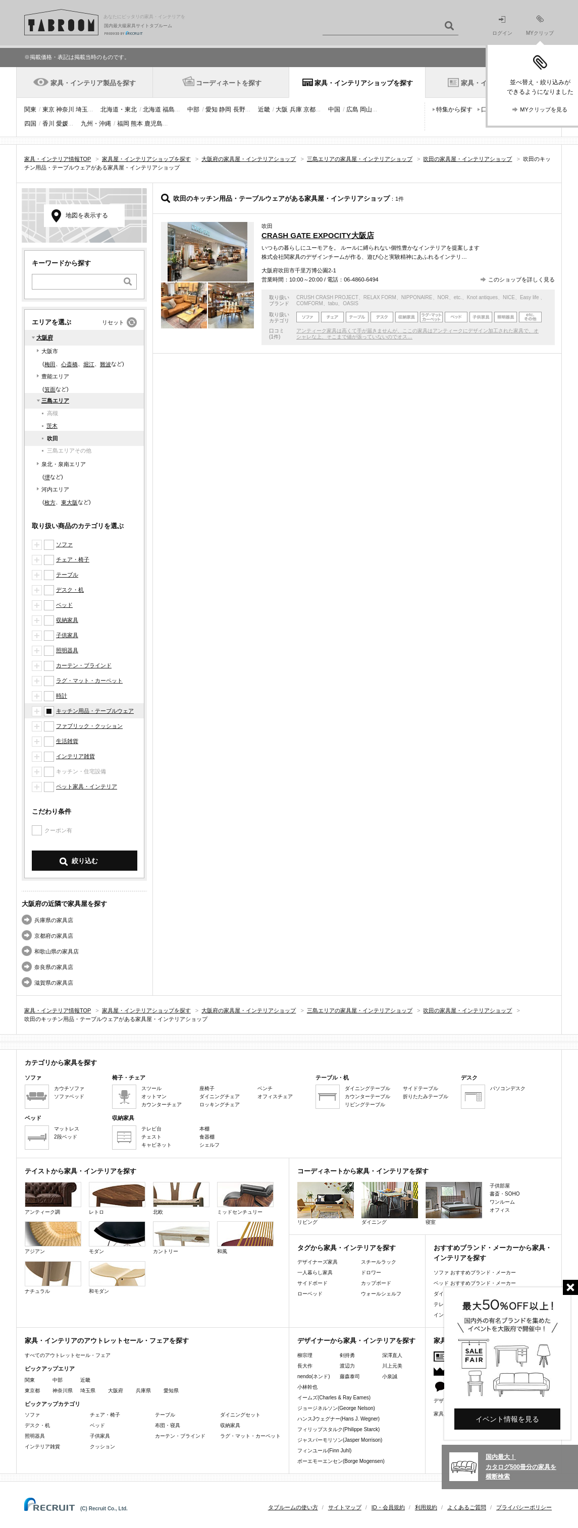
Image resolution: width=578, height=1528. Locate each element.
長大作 (304, 1366)
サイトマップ (344, 1507)
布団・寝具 (167, 1425)
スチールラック (378, 1262)
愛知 (211, 109)
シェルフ (209, 1145)
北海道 (152, 109)
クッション (102, 1446)
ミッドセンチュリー (245, 1198)
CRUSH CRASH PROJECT (327, 297)
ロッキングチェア (219, 1104)
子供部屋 (500, 1186)
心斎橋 (69, 364)
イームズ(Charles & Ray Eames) (334, 1397)
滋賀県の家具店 (53, 983)
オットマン (154, 1096)
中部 (193, 109)
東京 (48, 109)
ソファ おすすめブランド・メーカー (475, 1272)
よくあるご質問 (466, 1507)
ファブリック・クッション (89, 726)
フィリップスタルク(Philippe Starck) (338, 1429)
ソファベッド (69, 1096)
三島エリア (55, 401)
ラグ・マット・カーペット (89, 680)
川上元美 (392, 1366)
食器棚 (207, 1137)
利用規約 (426, 1507)
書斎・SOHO (504, 1194)
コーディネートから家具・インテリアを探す (363, 1171)
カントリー (181, 1237)
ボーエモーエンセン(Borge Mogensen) (341, 1461)
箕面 (50, 389)
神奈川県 (62, 1390)
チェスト (151, 1137)
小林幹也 (307, 1387)
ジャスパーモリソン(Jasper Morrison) (339, 1440)
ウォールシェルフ (381, 1293)
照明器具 (67, 650)
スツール (151, 1088)
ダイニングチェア (219, 1096)
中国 (334, 109)
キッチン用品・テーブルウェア (95, 711)
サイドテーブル (420, 1088)
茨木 (52, 426)
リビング (325, 1203)
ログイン (502, 26)
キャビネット (156, 1145)
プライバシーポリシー (524, 1507)
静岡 (225, 109)
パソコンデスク (508, 1088)
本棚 (204, 1128)
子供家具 (67, 635)
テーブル (67, 575)
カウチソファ (69, 1088)
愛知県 (171, 1390)
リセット (113, 322)
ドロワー (371, 1272)
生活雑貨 (67, 741)
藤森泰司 (350, 1376)
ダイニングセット (240, 1415)
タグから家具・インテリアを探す (346, 1248)
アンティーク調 (53, 1198)
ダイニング (389, 1203)
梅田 (50, 364)
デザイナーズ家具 (317, 1262)
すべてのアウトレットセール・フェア (68, 1355)
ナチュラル (53, 1277)
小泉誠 (389, 1376)
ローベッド (310, 1293)
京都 (309, 109)
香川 (48, 123)
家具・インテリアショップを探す (363, 83)
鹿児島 (153, 123)
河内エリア (55, 489)
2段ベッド (65, 1137)
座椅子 (207, 1088)
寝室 (454, 1203)
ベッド (64, 605)
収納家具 (67, 620)
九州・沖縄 (96, 123)
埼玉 (82, 109)
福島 (169, 109)
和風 (245, 1237)
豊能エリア (55, 376)
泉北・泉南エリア (63, 464)
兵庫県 (143, 1390)
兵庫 (296, 109)
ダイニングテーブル (367, 1088)
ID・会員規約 (388, 1507)
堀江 (88, 364)
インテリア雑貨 (75, 756)
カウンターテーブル (367, 1096)
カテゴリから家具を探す (61, 1062)
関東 (30, 109)
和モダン (117, 1277)
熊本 (137, 123)
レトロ (117, 1198)
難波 (105, 364)
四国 (30, 123)
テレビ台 (151, 1128)
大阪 (282, 109)
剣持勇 (347, 1355)
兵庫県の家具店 (53, 920)
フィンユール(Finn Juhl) (324, 1450)
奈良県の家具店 (53, 967)
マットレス (66, 1128)
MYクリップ (540, 25)
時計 (61, 696)
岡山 (366, 109)
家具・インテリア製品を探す (93, 83)
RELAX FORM (379, 297)
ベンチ (265, 1088)
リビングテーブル (365, 1104)
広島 (352, 109)
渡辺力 (347, 1366)
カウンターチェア (161, 1104)
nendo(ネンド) (313, 1376)
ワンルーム (502, 1202)
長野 (239, 109)
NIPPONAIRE (417, 297)
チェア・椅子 (72, 559)
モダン (117, 1237)
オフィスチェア (275, 1096)
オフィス (500, 1210)
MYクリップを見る (543, 109)
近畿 (264, 109)
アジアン (53, 1237)
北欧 (181, 1198)
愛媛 (62, 123)
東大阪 (69, 502)
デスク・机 (70, 590)
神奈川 (65, 109)
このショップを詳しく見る (521, 279)
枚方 (50, 502)
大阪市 (49, 351)
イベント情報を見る (507, 1419)
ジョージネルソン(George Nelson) (336, 1408)
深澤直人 (392, 1355)
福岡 (123, 123)
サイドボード (312, 1283)
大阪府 (44, 337)
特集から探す (454, 109)
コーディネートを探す (228, 83)
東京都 (32, 1390)
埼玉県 (87, 1390)
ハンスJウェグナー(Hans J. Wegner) (338, 1419)
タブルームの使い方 (293, 1507)
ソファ (64, 544)
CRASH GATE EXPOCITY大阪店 (317, 235)
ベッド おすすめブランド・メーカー (475, 1283)
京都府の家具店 (53, 936)
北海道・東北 (118, 109)
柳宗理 (304, 1355)
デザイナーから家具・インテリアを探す (356, 1340)
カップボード (376, 1283)
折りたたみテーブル (425, 1096)
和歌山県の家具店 (56, 951)
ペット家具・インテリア (86, 786)
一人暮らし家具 (315, 1272)
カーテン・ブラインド (84, 665)
